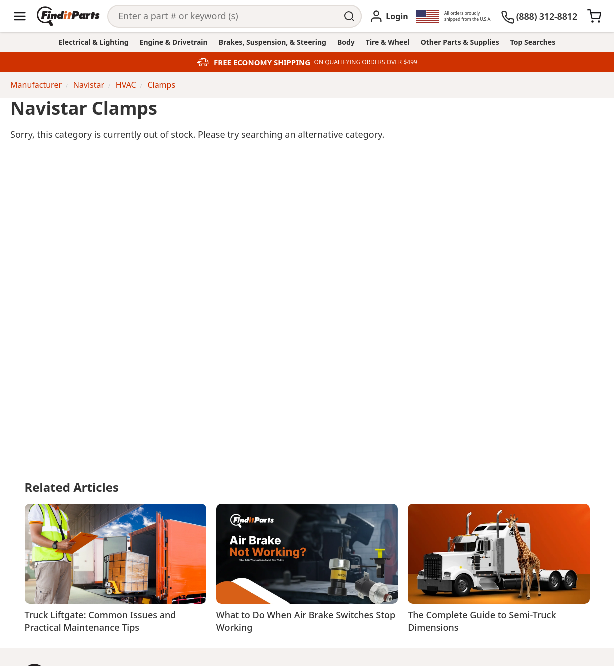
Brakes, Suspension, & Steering (272, 42)
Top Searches (532, 42)
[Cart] (594, 16)
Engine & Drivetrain (174, 42)
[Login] (388, 16)
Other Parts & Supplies (460, 42)
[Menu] (20, 16)
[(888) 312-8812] (539, 16)
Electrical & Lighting (94, 42)
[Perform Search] (350, 16)
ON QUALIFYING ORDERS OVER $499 (365, 62)
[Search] (223, 16)
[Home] (68, 16)
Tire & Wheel (388, 42)
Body (346, 42)
